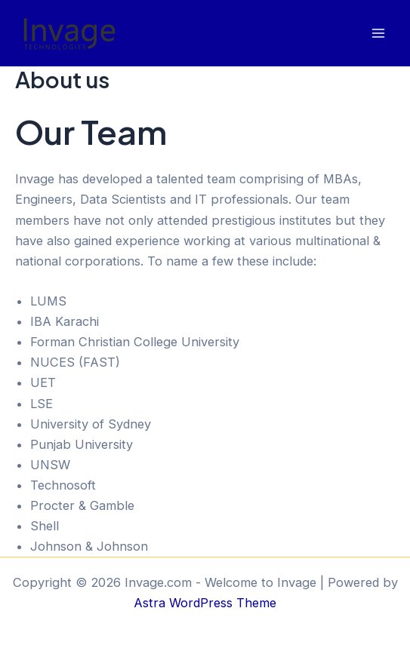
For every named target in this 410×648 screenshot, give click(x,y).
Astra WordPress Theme (205, 602)
